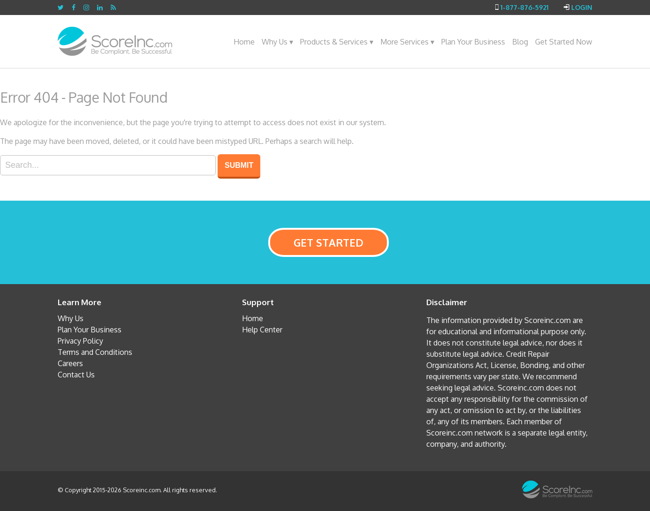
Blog (520, 41)
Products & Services (336, 41)
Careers (70, 363)
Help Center (262, 329)
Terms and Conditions (95, 352)
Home (244, 41)
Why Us (277, 41)
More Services (407, 41)
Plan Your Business (473, 41)
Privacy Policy (80, 341)
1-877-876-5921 (524, 7)
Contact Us (76, 374)
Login (581, 7)
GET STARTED (328, 242)
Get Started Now (563, 41)
